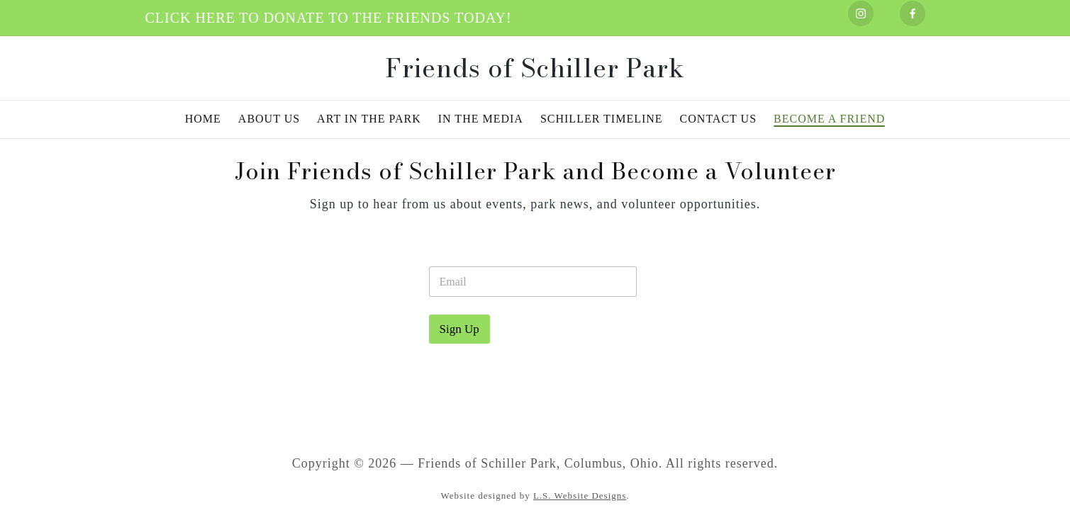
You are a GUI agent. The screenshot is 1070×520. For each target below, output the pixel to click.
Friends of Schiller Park (535, 68)
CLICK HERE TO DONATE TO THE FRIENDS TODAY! (328, 18)
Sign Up (459, 329)
